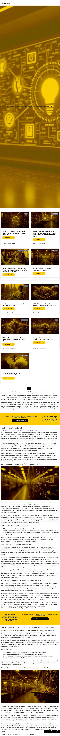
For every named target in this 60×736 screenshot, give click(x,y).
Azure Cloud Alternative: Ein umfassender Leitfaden (11, 374)
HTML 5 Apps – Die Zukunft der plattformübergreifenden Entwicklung (45, 305)
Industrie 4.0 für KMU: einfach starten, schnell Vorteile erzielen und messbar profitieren (14, 233)
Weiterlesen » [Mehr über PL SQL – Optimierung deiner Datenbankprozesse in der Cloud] (38, 342)
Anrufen (46, 731)
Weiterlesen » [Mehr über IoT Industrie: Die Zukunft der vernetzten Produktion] (38, 273)
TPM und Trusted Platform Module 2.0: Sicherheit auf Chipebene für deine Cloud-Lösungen (14, 339)
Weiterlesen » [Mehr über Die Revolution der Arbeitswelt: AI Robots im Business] (8, 308)
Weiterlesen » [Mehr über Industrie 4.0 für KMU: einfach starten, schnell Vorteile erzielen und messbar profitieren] (8, 238)
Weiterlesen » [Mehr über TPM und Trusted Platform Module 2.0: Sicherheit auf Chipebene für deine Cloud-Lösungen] (8, 344)
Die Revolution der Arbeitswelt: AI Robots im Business (13, 305)
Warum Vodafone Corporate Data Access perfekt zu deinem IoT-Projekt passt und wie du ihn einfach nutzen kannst (44, 234)
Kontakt (51, 731)
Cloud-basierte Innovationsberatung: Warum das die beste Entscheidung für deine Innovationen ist (14, 270)
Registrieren (57, 731)
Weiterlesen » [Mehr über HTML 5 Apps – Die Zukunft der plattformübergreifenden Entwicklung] (38, 308)
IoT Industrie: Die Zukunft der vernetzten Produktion (42, 269)
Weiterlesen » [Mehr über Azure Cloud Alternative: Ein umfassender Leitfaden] (8, 378)
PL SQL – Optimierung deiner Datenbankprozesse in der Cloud (43, 339)
